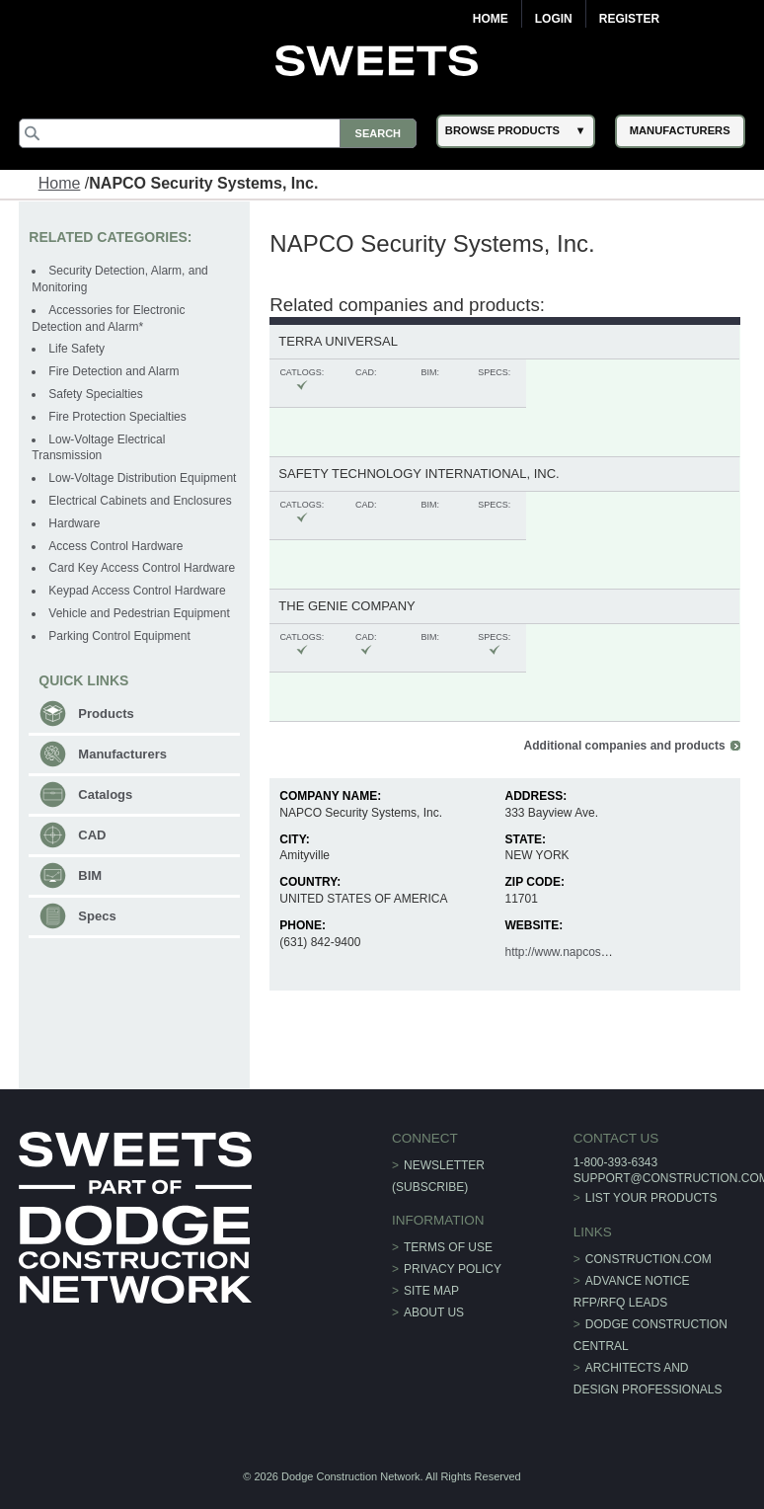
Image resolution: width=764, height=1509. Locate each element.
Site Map (431, 1291)
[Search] (218, 133)
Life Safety (76, 349)
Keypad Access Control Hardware (136, 590)
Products (105, 713)
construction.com (648, 1259)
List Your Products (651, 1198)
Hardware (74, 523)
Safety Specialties (95, 394)
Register (629, 19)
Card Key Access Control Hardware (141, 568)
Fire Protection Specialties (117, 417)
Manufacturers (122, 754)
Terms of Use (448, 1247)
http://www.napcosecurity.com (582, 952)
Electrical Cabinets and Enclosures (139, 501)
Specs (96, 916)
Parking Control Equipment (119, 636)
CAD (92, 835)
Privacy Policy (452, 1269)
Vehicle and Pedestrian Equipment (138, 613)
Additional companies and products (625, 746)
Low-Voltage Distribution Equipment (142, 478)
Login (554, 19)
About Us (434, 1312)
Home (490, 19)
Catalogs (105, 794)
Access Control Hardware (115, 546)
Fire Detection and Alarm (113, 371)
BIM (90, 875)
